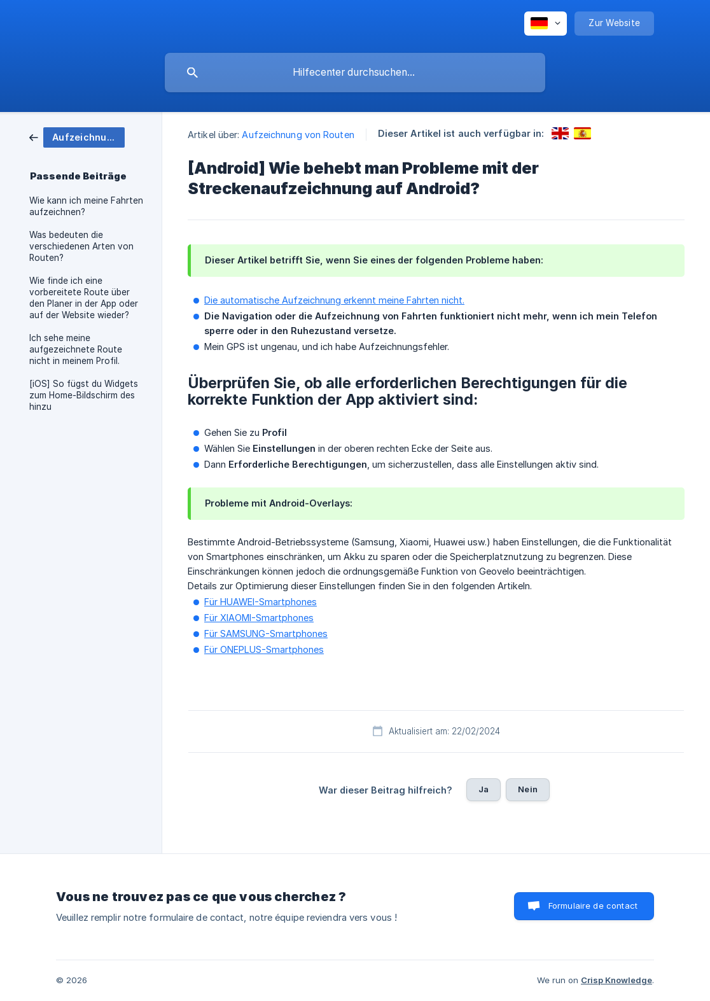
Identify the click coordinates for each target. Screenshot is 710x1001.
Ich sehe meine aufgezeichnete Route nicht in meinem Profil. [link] (75, 349)
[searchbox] (355, 72)
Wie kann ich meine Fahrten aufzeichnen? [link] (86, 206)
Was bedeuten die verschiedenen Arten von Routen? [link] (81, 246)
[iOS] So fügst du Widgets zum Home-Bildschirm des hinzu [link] (83, 395)
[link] (77, 136)
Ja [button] (483, 789)
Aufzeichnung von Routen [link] (298, 134)
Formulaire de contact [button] (592, 905)
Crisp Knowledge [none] (616, 980)
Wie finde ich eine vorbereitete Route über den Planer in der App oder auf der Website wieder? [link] (83, 298)
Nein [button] (528, 789)
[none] (545, 23)
